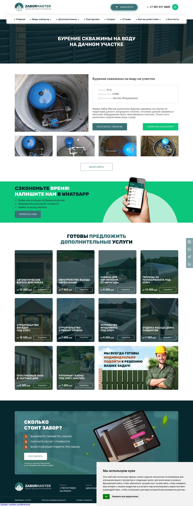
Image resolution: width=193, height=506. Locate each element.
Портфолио (93, 19)
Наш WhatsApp (65, 491)
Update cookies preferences (15, 504)
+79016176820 (68, 488)
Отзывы (126, 19)
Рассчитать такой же (110, 127)
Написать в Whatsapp (160, 127)
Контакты (173, 19)
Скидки (111, 19)
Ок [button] (106, 496)
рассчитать (35, 456)
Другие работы (96, 167)
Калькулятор (126, 7)
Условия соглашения (84, 500)
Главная (20, 19)
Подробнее (42, 290)
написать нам (27, 214)
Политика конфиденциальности (54, 500)
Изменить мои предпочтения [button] (125, 496)
